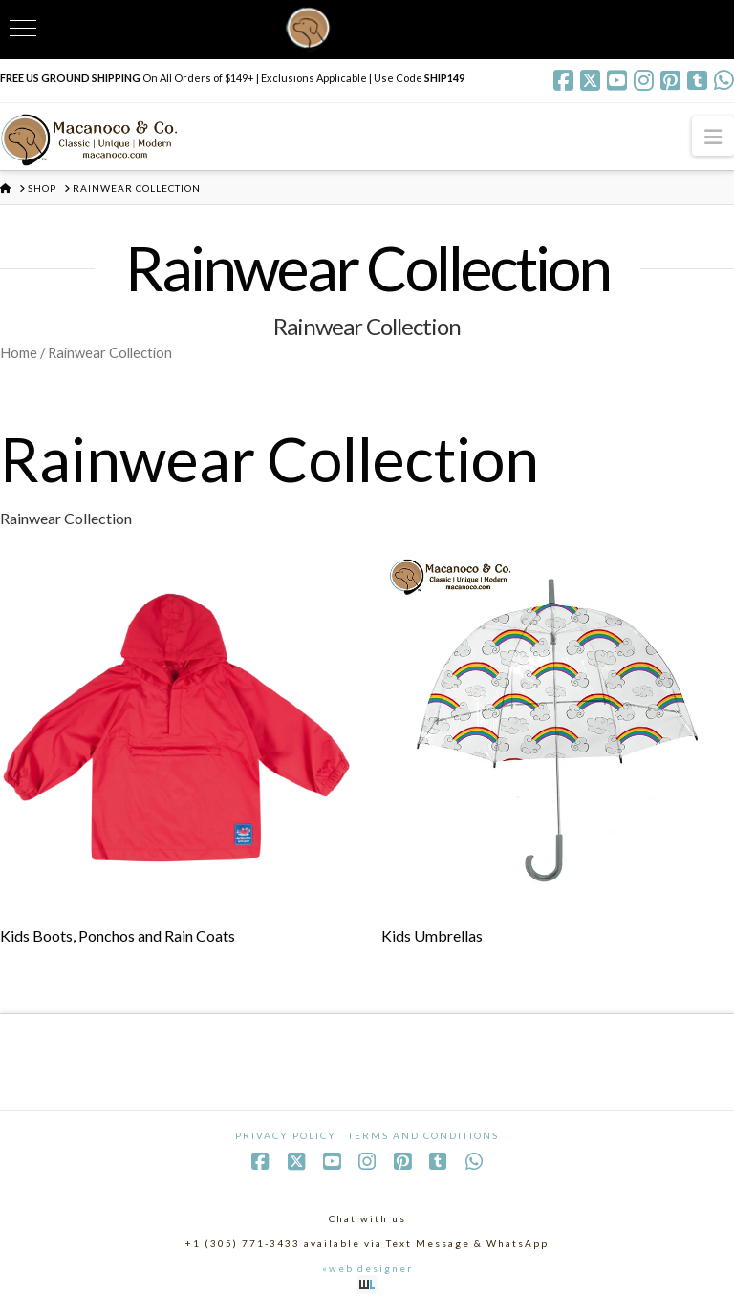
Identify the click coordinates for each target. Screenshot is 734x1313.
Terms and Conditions (423, 1135)
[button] (713, 136)
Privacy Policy (285, 1135)
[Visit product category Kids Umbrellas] (557, 752)
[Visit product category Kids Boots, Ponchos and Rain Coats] (176, 752)
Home (18, 352)
